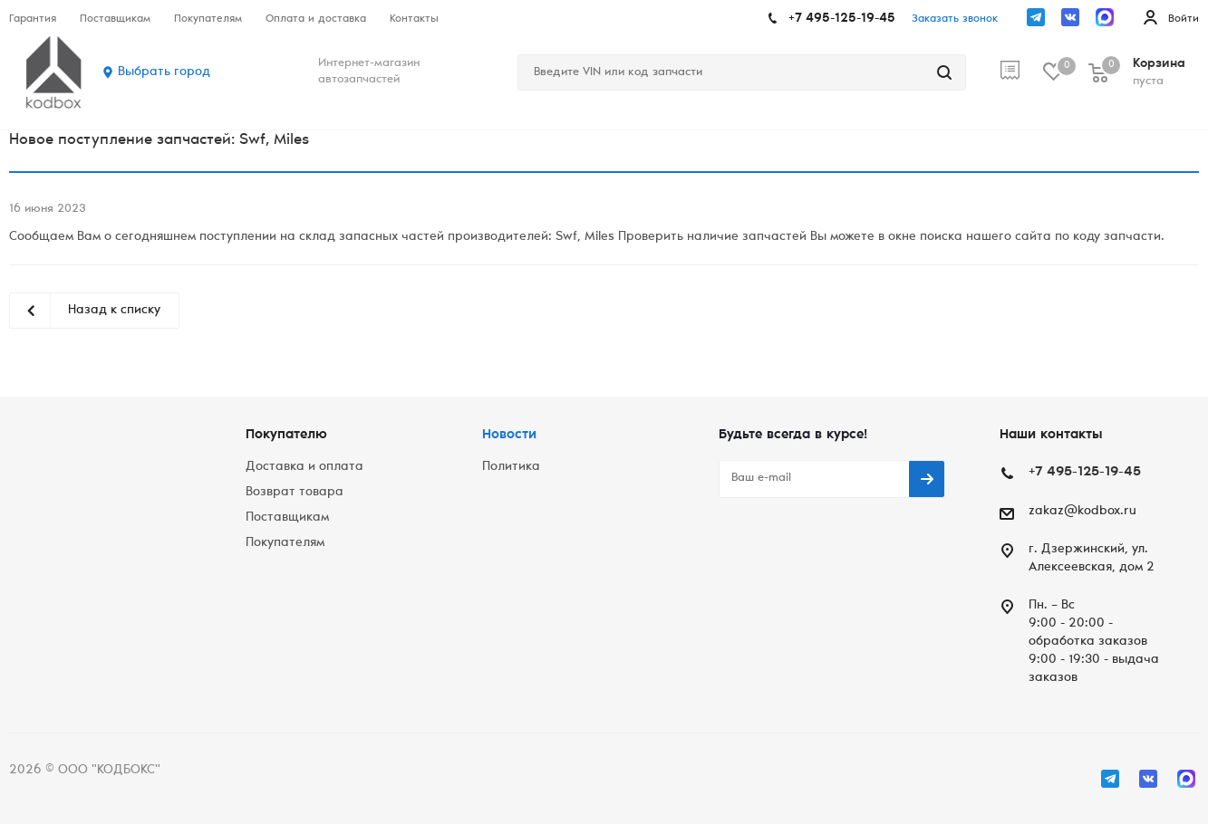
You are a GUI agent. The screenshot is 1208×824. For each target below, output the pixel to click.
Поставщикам (287, 518)
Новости (509, 435)
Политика (511, 467)
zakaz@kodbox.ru (1082, 511)
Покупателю (286, 435)
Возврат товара (294, 492)
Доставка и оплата (304, 467)
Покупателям (285, 543)
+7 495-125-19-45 (841, 19)
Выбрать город (164, 72)
